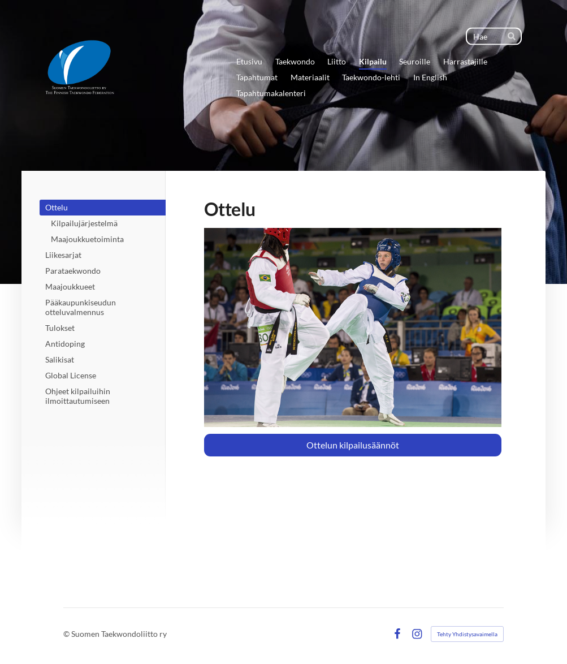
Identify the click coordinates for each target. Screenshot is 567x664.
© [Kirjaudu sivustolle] (67, 634)
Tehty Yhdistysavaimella (467, 634)
